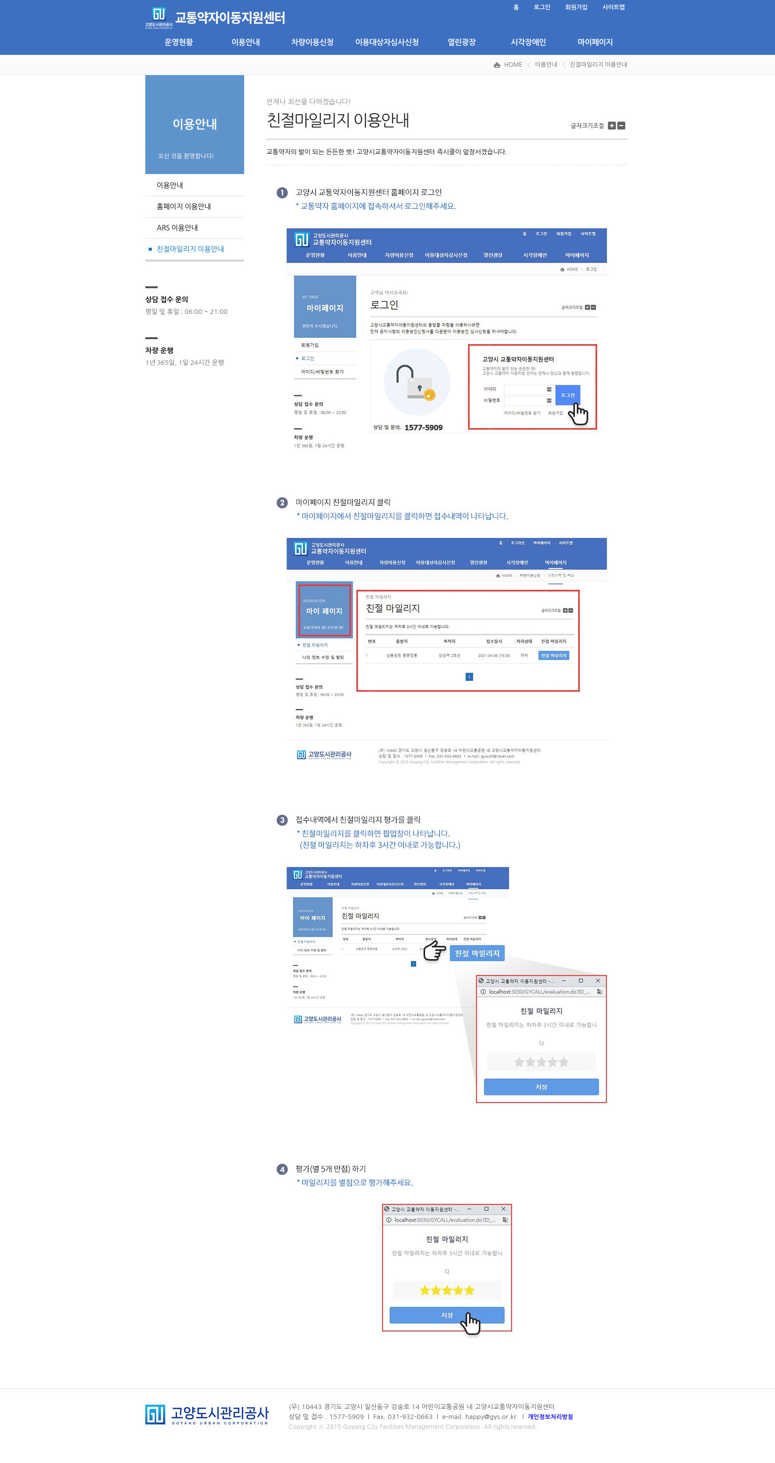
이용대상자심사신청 (387, 42)
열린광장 (461, 42)
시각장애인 (528, 42)
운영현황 (179, 42)
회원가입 (576, 7)
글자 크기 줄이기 (622, 126)
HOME (513, 65)
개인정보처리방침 (550, 1417)
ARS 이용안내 (177, 227)
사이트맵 (614, 7)
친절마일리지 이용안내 (598, 65)
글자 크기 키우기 (613, 126)
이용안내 (245, 42)
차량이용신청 (312, 42)
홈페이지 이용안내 (184, 206)
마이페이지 (595, 42)
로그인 (542, 7)
